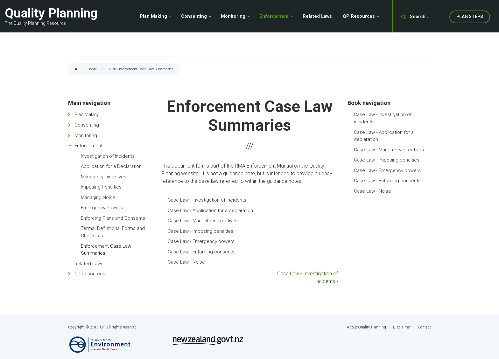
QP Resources (89, 274)
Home (76, 69)
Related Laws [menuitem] (317, 16)
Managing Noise (98, 197)
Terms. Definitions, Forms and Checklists (113, 231)
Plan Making (87, 114)
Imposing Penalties (101, 187)
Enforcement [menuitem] (274, 16)
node (93, 69)
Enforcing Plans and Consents (113, 218)
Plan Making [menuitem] (153, 16)
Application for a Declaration (111, 166)
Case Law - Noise (186, 262)
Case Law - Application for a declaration (210, 210)
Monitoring (85, 135)
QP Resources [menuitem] (359, 16)
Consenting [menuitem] (194, 16)
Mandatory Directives (103, 177)
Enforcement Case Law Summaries (106, 249)
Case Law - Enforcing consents (201, 252)
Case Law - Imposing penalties (200, 231)
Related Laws (88, 263)
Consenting (86, 125)
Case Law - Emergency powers (201, 241)
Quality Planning (51, 13)
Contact (424, 327)
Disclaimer (402, 327)
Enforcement (88, 145)
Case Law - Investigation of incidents (207, 200)
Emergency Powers (102, 208)
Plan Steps (469, 16)
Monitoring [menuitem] (233, 16)
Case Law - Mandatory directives (203, 221)
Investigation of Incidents (108, 156)
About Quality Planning (366, 327)
